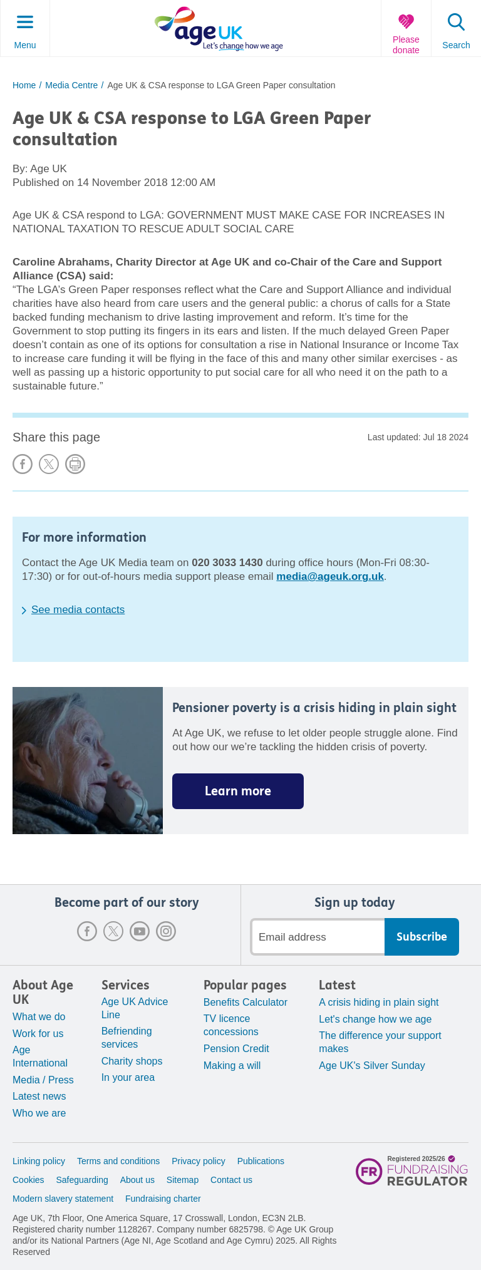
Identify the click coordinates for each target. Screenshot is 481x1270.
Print (75, 464)
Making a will (232, 1065)
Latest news (39, 1096)
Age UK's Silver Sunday (372, 1065)
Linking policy (39, 1161)
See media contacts (78, 610)
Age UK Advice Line (134, 1008)
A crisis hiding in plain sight (378, 1002)
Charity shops (132, 1061)
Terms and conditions (118, 1161)
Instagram (166, 931)
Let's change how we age (375, 1019)
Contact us (231, 1180)
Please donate (406, 44)
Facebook (87, 931)
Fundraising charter (163, 1199)
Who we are (39, 1113)
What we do (39, 1016)
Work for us (38, 1033)
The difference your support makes (380, 1042)
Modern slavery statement (63, 1199)
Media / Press (43, 1080)
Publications (261, 1161)
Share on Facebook (23, 464)
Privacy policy (198, 1161)
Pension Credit (236, 1048)
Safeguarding (82, 1180)
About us (137, 1180)
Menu (25, 45)
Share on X (49, 464)
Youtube (140, 931)
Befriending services (126, 1038)
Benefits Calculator (245, 1002)
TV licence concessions (231, 1025)
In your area (128, 1077)
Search (456, 45)
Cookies (28, 1180)
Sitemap (183, 1180)
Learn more (238, 791)
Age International (40, 1056)
